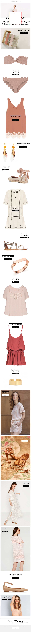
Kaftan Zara (26, 483)
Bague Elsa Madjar (15, 370)
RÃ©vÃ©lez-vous (6, 599)
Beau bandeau (15, 74)
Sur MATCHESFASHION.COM (15, 208)
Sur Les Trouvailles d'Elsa (23, 145)
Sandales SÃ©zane (24, 438)
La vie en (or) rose (7, 259)
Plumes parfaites (23, 147)
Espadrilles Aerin (6, 166)
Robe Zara (4, 529)
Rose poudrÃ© (15, 281)
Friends (15, 622)
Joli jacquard (5, 531)
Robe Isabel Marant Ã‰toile (15, 207)
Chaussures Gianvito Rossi (15, 574)
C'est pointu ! (15, 577)
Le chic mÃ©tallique (25, 237)
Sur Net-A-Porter (15, 72)
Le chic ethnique (15, 210)
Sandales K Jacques (25, 234)
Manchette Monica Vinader (8, 256)
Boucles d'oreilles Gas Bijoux (22, 143)
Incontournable (15, 373)
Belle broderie (26, 486)
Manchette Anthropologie (23, 30)
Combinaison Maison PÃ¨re (15, 324)
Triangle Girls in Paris (7, 597)
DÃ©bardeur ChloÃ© (15, 116)
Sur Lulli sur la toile (25, 235)
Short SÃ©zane (5, 392)
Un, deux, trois (24, 32)
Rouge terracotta (15, 327)
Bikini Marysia (15, 71)
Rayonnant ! (5, 395)
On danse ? (5, 169)
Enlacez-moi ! (25, 440)
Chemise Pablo (15, 279)
